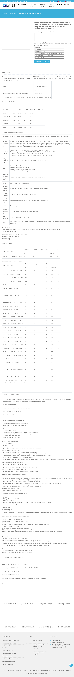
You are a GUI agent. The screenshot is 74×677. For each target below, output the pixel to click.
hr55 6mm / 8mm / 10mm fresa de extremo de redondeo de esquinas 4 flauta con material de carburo (28, 604)
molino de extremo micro (9, 653)
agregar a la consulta (42, 61)
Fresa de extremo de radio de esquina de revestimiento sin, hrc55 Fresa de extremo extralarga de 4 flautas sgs (46, 604)
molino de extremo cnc (8, 661)
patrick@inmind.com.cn (10, 1)
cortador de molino (7, 664)
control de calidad (42, 5)
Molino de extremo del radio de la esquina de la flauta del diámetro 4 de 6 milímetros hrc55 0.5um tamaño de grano (10, 604)
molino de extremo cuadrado (10, 640)
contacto (59, 5)
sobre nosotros (51, 5)
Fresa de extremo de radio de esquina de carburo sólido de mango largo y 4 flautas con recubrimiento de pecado (10, 627)
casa (18, 5)
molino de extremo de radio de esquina (30, 13)
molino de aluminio (7, 650)
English (54, 1)
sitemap (68, 670)
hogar (5, 13)
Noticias (66, 5)
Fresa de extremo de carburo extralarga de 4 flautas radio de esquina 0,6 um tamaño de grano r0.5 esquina (64, 604)
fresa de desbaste (7, 656)
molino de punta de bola (9, 643)
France (61, 1)
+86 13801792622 (23, 1)
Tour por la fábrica (33, 5)
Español (69, 1)
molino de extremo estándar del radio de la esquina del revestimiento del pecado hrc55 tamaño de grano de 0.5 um (46, 627)
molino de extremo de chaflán (10, 659)
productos (24, 5)
